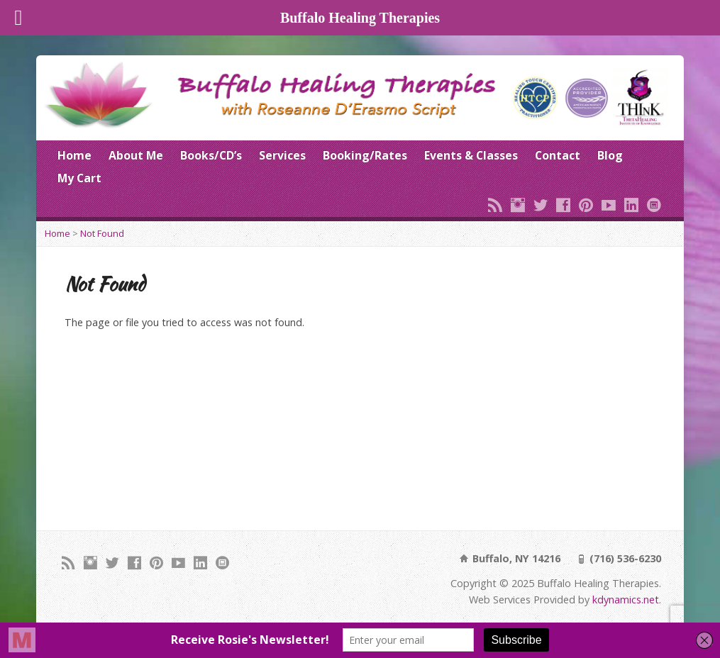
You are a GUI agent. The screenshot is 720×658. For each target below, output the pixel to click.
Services (282, 155)
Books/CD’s (211, 155)
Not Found (102, 233)
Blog (610, 155)
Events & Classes (471, 155)
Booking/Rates (365, 155)
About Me (136, 155)
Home (74, 155)
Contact (557, 155)
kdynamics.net (625, 599)
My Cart (79, 178)
